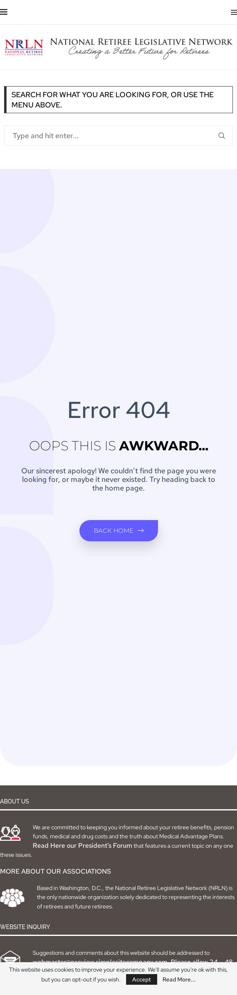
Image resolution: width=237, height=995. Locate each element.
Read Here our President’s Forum (82, 845)
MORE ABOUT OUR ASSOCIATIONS (55, 871)
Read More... (179, 979)
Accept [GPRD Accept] (141, 979)
